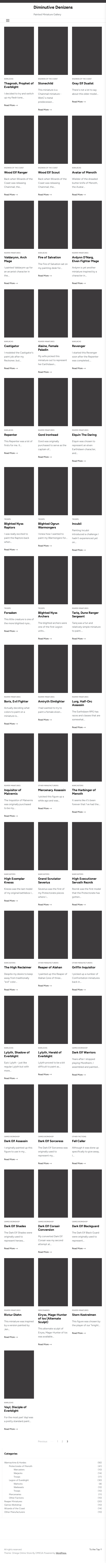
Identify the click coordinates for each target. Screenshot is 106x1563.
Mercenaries (44, 1310)
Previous (42, 1441)
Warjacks (76, 168)
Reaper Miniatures (12, 253)
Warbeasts (19, 1487)
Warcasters (77, 786)
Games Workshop (80, 1048)
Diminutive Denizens (53, 7)
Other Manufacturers (48, 786)
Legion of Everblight (19, 1480)
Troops (7, 519)
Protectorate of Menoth (20, 1466)
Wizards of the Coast (48, 79)
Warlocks (8, 79)
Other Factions (79, 1137)
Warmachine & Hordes (15, 1462)
